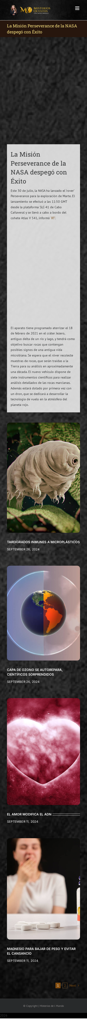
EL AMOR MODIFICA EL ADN (29, 814)
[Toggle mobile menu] (77, 8)
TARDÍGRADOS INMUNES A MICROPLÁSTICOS (43, 542)
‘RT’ (53, 218)
